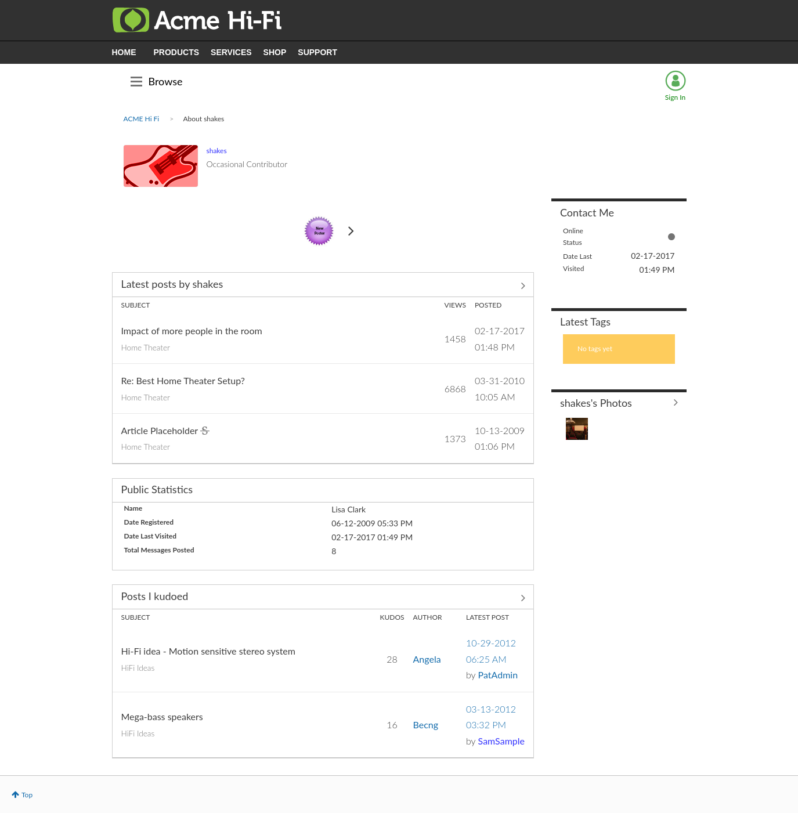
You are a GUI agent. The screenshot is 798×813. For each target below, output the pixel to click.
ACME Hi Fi (142, 118)
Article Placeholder (160, 430)
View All (323, 285)
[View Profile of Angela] (427, 658)
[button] (577, 429)
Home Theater (145, 347)
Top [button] (27, 794)
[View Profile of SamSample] (501, 740)
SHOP (275, 52)
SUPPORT (317, 52)
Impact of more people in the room (191, 330)
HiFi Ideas (138, 668)
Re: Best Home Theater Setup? (183, 380)
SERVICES (231, 52)
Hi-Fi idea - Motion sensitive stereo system (208, 650)
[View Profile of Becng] (426, 724)
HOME (124, 52)
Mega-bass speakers (162, 716)
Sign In (675, 97)
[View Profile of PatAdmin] (498, 674)
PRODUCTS (177, 52)
